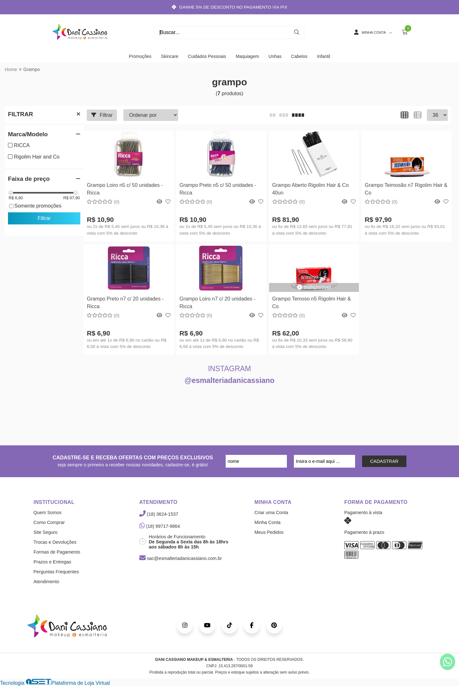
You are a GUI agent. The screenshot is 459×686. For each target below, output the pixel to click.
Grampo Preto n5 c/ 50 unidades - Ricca (217, 188)
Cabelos (299, 56)
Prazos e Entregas (52, 561)
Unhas (275, 56)
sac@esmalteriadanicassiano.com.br (180, 558)
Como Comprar (49, 522)
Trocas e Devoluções (54, 542)
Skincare (169, 56)
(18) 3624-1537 (158, 514)
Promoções (140, 56)
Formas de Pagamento (56, 552)
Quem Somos (47, 512)
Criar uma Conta (271, 512)
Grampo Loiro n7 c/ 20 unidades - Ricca (217, 302)
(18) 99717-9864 (159, 526)
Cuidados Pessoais (207, 56)
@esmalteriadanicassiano (229, 380)
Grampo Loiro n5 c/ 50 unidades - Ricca (125, 188)
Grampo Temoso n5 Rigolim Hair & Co (311, 302)
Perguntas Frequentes (56, 571)
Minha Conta (267, 522)
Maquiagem (247, 56)
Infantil (323, 56)
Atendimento (46, 581)
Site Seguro (45, 532)
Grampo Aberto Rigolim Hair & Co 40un (310, 188)
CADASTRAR (384, 461)
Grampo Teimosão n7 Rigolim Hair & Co (406, 188)
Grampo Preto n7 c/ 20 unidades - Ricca (125, 302)
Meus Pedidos (268, 532)
